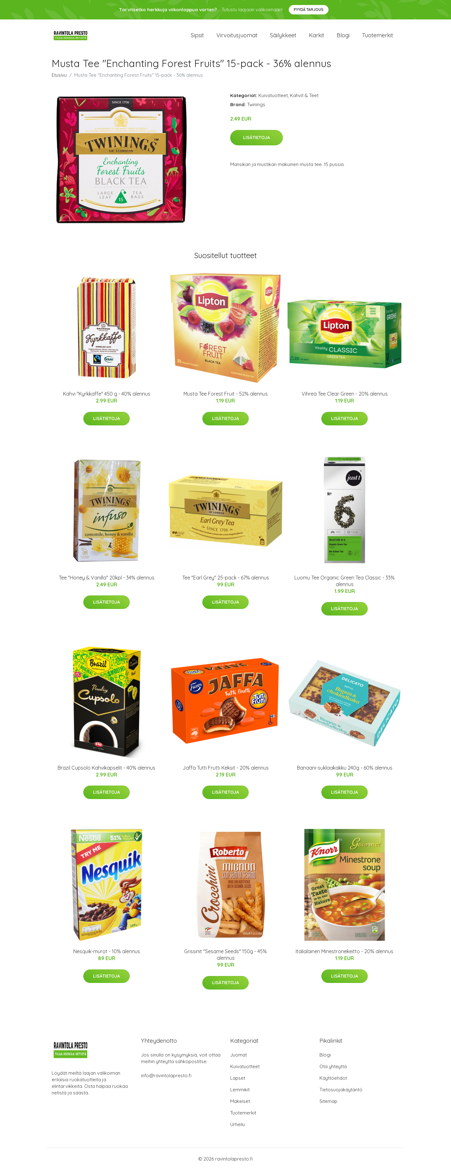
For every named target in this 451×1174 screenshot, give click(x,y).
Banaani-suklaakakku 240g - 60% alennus (344, 772)
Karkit (316, 37)
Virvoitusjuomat (236, 37)
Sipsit (197, 37)
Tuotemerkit (377, 37)
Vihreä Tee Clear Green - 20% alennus (345, 398)
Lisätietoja (256, 142)
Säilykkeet (283, 37)
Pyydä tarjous (309, 9)
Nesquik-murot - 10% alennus (106, 956)
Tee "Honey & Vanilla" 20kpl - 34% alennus (106, 582)
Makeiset (240, 1106)
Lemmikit (240, 1094)
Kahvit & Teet (304, 100)
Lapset (237, 1082)
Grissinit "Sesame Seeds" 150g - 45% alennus (225, 959)
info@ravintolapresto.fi (166, 1080)
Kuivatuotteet (273, 100)
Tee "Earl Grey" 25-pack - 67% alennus (225, 582)
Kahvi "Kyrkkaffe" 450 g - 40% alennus (106, 398)
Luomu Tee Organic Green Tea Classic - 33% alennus (344, 585)
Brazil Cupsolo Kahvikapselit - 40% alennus (106, 772)
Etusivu (59, 79)
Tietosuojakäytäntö (340, 1094)
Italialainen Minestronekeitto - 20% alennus (344, 956)
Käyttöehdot (333, 1082)
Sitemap (328, 1106)
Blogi (343, 37)
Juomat (238, 1059)
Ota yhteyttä (333, 1071)
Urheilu (237, 1129)
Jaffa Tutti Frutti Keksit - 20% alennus (226, 772)
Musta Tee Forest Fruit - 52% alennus (226, 398)
